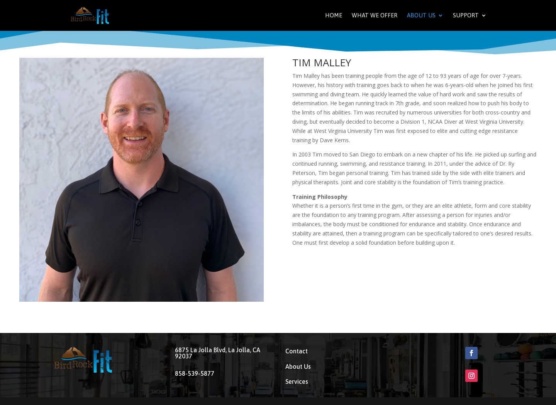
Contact (296, 351)
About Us (421, 15)
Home (333, 15)
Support (466, 15)
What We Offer (374, 15)
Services (296, 381)
